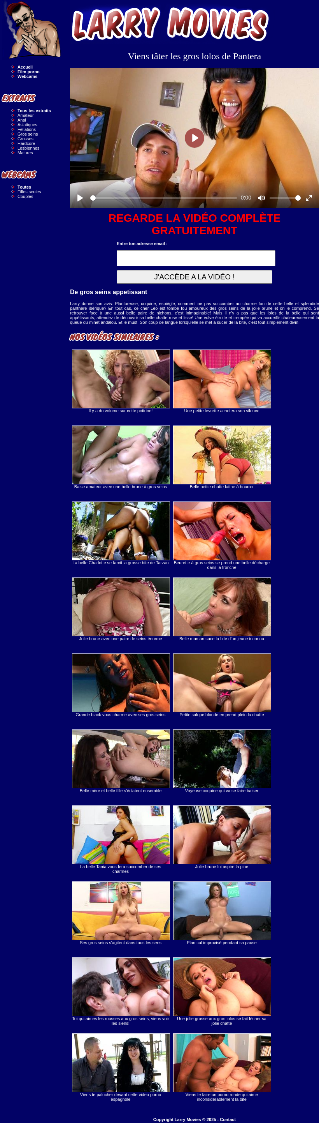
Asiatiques (27, 124)
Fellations (27, 129)
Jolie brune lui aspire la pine (221, 837)
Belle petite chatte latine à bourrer (221, 457)
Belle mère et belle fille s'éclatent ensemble (120, 761)
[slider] (163, 198)
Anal (22, 120)
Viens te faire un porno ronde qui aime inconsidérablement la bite (221, 1067)
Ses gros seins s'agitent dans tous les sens (120, 913)
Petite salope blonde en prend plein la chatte (221, 685)
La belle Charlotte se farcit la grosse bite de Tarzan (120, 533)
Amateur (26, 115)
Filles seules (29, 191)
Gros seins (28, 134)
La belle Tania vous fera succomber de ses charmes (120, 839)
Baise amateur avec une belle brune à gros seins (120, 457)
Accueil (25, 67)
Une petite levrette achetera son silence (221, 381)
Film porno (29, 71)
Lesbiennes (28, 148)
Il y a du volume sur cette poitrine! (120, 381)
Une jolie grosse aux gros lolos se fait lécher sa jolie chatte (221, 991)
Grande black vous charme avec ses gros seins (120, 685)
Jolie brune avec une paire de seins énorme (120, 609)
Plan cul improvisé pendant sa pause (221, 913)
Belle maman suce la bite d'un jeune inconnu (221, 609)
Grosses (25, 138)
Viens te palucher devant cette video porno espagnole (120, 1067)
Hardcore (26, 143)
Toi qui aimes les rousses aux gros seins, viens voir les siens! (120, 991)
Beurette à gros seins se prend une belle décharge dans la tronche (221, 535)
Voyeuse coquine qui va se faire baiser (221, 761)
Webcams (27, 76)
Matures (25, 152)
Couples (25, 196)
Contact (228, 1119)
